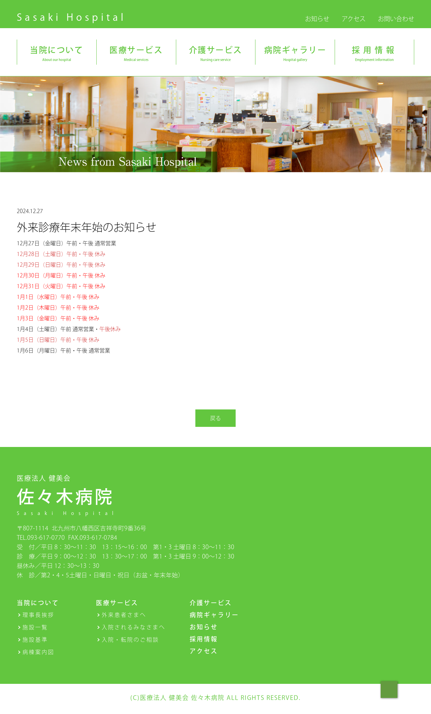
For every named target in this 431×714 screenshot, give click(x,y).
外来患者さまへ (124, 615)
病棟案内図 (38, 652)
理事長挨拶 (38, 615)
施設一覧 (35, 627)
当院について (38, 603)
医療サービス (117, 603)
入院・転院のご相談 (130, 639)
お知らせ (317, 19)
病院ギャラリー (214, 615)
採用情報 (204, 639)
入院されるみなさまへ (133, 627)
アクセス (354, 19)
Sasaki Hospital (71, 17)
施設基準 (35, 639)
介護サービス (211, 603)
